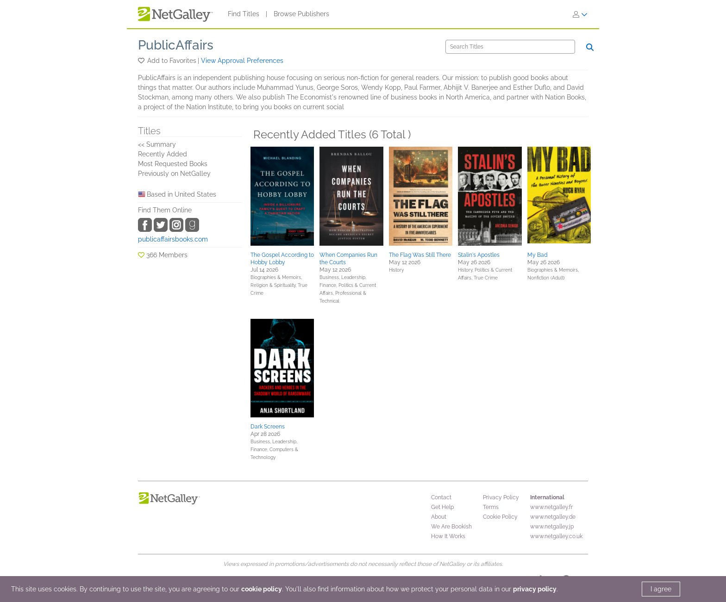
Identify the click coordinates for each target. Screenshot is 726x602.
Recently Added (162, 154)
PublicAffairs (175, 45)
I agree (661, 589)
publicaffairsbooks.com (173, 239)
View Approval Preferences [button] (242, 60)
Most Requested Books (172, 164)
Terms (491, 507)
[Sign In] (580, 14)
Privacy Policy (501, 497)
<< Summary (157, 144)
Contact (441, 497)
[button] (142, 60)
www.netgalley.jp (552, 526)
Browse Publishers (301, 14)
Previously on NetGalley (174, 173)
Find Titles (243, 14)
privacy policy (535, 589)
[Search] (510, 47)
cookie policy (261, 589)
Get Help (442, 507)
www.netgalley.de (553, 517)
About (438, 517)
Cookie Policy (500, 517)
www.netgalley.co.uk (556, 536)
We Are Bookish (451, 526)
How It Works (448, 536)
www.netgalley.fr (551, 507)
